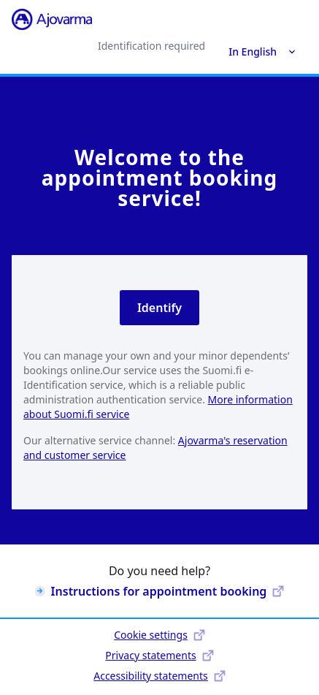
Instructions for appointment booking (160, 591)
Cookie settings (159, 635)
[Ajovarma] (52, 19)
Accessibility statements (159, 676)
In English (262, 51)
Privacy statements (159, 655)
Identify (159, 308)
